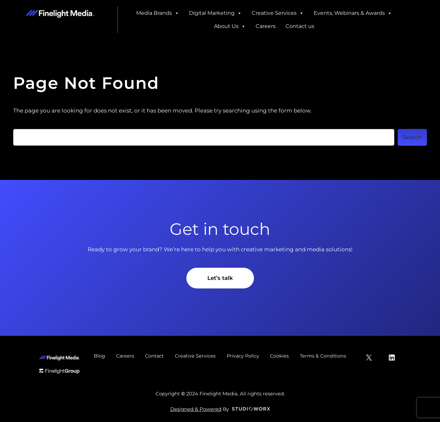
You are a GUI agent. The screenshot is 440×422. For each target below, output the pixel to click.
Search (412, 137)
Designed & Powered (195, 409)
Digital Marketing (215, 13)
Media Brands (157, 13)
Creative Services (278, 13)
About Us (230, 26)
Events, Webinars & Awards (353, 13)
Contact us (299, 26)
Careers (266, 26)
